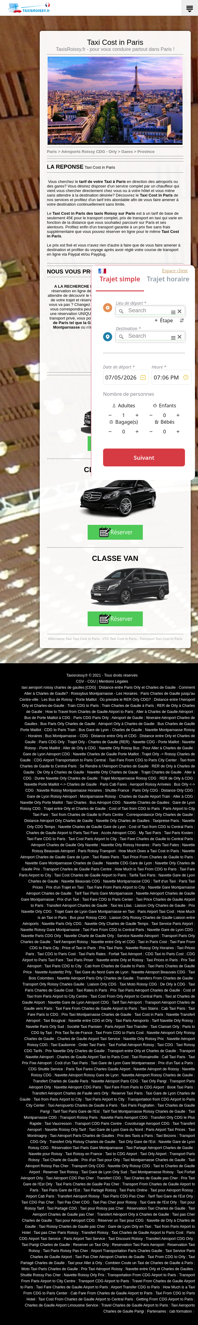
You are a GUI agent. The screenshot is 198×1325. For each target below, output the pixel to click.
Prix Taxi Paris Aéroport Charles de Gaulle (145, 990)
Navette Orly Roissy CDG (129, 1166)
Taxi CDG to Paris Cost (56, 954)
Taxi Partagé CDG (62, 1208)
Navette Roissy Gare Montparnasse (50, 930)
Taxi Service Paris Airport (172, 924)
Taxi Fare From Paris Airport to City (116, 887)
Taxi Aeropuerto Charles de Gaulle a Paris (82, 1105)
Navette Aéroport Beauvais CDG (159, 972)
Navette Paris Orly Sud (45, 1027)
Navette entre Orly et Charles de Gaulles (159, 1269)
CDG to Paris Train (60, 730)
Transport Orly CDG (88, 1166)
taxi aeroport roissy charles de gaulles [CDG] (59, 687)
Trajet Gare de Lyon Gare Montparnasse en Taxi (95, 911)
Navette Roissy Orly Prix (84, 1275)
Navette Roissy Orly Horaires (150, 948)
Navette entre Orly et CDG (113, 942)
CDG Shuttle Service (46, 1069)
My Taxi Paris (150, 833)
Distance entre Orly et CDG (113, 736)
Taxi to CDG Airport (121, 1154)
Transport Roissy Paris (78, 1117)
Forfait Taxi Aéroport (125, 954)
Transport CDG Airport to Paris (103, 1281)
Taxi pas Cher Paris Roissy (56, 1233)
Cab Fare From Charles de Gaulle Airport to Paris (112, 1293)
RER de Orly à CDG (176, 778)
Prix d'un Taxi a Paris (175, 1063)
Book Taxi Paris (180, 1087)
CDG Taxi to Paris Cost (164, 954)
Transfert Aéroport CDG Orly (169, 1239)
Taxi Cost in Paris (148, 1014)
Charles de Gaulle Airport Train (144, 796)
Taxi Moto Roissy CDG (138, 984)
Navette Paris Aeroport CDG (124, 1117)
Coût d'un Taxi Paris (71, 1063)
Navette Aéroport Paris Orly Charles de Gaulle (95, 978)
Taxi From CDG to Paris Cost (120, 1033)
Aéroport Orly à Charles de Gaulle (126, 724)
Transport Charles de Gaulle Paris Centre (77, 869)
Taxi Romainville (145, 1057)
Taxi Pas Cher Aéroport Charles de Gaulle (109, 1257)
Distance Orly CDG (177, 790)
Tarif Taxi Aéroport (127, 1002)
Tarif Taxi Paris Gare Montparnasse (103, 893)
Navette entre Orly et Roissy (119, 960)
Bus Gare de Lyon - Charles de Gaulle (110, 730)
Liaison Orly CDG (101, 984)
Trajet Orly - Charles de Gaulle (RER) (99, 742)
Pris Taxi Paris (110, 948)
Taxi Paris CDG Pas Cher (123, 1196)
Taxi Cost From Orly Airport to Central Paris (126, 996)
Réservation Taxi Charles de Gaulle (156, 1208)
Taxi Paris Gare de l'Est (61, 1190)
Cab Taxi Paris (173, 1008)
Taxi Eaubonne (63, 1045)
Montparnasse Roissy (98, 796)
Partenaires (156, 1311)
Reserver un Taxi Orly (91, 1245)
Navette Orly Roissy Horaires (125, 845)
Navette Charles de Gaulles (146, 802)
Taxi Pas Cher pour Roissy (114, 1202)
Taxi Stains (149, 1008)
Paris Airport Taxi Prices (165, 1130)
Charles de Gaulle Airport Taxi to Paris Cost (93, 1057)
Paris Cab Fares (113, 784)
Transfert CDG (109, 1178)
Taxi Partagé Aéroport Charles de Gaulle (159, 1148)
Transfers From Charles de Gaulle (164, 978)
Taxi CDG (165, 1045)
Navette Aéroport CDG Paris (77, 1087)
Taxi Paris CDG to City (63, 966)
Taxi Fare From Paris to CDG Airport (134, 1087)
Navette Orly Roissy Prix (143, 1039)
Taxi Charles (76, 802)
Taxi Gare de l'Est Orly (158, 1202)
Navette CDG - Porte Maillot (156, 742)
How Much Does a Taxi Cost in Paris (149, 851)
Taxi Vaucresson (58, 1123)
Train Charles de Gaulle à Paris (128, 706)
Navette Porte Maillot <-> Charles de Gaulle (60, 784)
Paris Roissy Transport (97, 851)
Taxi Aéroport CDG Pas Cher (70, 1178)
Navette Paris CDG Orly (41, 936)
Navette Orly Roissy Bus (119, 748)
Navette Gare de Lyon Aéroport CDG (78, 1002)
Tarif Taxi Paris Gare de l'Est (76, 1111)
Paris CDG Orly (52, 742)
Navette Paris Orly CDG (62, 924)
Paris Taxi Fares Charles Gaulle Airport (98, 1069)
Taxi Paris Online (133, 1190)
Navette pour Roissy (45, 1154)
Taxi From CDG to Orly (166, 1257)
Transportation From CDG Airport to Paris (141, 1275)
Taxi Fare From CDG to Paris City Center (143, 760)
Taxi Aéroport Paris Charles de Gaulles (82, 1136)
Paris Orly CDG (145, 790)
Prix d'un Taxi (68, 899)
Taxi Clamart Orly (164, 1027)
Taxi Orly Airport (153, 1154)
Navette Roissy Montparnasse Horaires (69, 790)
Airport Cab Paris (40, 1196)
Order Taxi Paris (92, 1045)
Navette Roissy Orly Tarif (65, 1130)
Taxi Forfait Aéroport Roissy (131, 1045)
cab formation (180, 1311)
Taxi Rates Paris (105, 857)
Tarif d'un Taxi (164, 881)
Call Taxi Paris (173, 1057)
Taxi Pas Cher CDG (73, 1202)
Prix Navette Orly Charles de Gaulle (75, 1051)
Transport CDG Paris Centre (98, 1123)
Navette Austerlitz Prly (53, 972)
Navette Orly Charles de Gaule (112, 772)
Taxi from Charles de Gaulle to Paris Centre (87, 815)
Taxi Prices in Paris (162, 960)
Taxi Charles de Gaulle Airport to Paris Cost (147, 1233)
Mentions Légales (113, 681)
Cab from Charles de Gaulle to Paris (115, 966)
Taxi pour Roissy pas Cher (102, 1208)
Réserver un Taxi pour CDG (120, 1220)
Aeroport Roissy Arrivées (150, 784)
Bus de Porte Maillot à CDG (47, 718)
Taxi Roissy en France (83, 1154)
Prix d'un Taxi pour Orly (101, 1160)
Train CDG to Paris (83, 706)
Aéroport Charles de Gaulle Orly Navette (64, 845)
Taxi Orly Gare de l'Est (136, 1142)
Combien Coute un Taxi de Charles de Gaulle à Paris (149, 1263)
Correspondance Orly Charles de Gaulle (159, 815)
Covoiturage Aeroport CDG (147, 1123)
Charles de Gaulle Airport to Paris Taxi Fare (62, 833)
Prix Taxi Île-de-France (73, 1033)
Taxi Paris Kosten (178, 833)
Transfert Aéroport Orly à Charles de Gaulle (133, 1214)
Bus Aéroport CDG (104, 802)
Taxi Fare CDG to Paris (46, 839)
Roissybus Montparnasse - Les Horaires (104, 693)
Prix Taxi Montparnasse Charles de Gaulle (96, 1014)
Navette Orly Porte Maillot (41, 802)
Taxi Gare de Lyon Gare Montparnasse (123, 1063)
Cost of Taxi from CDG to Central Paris (161, 827)
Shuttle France (117, 790)
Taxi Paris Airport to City (105, 1099)
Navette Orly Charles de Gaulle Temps (116, 924)
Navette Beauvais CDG (80, 881)
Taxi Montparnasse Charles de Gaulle (154, 1160)
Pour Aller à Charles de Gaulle (168, 748)
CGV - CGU (86, 681)
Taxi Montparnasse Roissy (152, 1172)
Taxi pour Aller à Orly (85, 1263)
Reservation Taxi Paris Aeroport (138, 1245)
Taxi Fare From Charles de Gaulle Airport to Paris (96, 1008)
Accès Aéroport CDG (118, 833)
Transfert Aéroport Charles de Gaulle (76, 905)
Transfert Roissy (94, 1233)
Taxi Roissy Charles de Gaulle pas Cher (72, 1226)
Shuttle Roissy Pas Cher (40, 1275)
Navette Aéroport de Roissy (156, 1069)
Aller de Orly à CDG (79, 748)
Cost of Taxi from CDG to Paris (134, 809)
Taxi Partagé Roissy (99, 1190)
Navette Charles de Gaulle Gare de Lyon (92, 827)
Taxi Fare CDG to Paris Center (107, 899)
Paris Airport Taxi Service (84, 1239)
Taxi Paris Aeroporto (132, 1021)
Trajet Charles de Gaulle (161, 772)
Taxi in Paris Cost (152, 942)
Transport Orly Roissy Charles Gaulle (53, 984)
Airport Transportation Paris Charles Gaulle (126, 1251)
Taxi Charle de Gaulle (60, 1160)
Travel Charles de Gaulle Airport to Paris (134, 1305)
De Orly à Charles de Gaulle (60, 772)
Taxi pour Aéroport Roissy (171, 1190)
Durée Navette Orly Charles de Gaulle (66, 778)
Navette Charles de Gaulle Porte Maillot (106, 754)
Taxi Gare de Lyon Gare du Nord (116, 1130)
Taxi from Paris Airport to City (58, 1099)
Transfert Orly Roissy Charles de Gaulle (82, 1142)
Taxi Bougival (54, 1021)
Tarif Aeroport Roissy (70, 942)
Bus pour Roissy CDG (88, 918)
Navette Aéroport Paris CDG (114, 1081)
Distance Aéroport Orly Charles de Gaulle (58, 821)
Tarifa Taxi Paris (142, 875)
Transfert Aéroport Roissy (78, 1196)
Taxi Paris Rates (92, 954)
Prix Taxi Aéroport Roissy (101, 1269)
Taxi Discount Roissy (125, 1239)
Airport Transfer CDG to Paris (135, 1287)
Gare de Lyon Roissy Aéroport (52, 796)
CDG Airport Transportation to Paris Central (70, 760)
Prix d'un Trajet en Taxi (65, 887)
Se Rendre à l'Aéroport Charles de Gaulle (114, 766)
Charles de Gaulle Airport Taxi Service (88, 1039)
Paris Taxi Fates (166, 845)
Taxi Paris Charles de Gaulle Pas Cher (87, 1184)
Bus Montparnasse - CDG (66, 736)
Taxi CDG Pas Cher (37, 1202)
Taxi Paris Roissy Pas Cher (65, 1251)
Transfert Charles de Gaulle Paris (61, 1081)
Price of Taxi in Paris (79, 948)
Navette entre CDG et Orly (90, 1021)
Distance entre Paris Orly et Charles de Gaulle (137, 687)
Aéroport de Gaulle (127, 718)
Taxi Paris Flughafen (137, 1105)
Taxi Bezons (166, 1136)
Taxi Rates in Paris (91, 990)
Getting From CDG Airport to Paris (164, 1299)
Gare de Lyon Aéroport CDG (46, 754)
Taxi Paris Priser (79, 960)
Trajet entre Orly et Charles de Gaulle (75, 809)
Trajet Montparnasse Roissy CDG (128, 778)
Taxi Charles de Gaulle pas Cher (151, 1178)
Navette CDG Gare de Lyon (129, 863)
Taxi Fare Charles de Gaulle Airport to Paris (72, 1287)
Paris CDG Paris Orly (91, 718)
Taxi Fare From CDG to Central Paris (113, 930)
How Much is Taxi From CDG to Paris (145, 869)
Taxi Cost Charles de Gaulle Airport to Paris (90, 875)
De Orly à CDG (172, 984)
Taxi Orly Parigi (153, 1081)
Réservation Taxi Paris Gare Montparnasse (87, 1148)
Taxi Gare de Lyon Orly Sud (104, 1172)
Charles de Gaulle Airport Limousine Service (61, 1305)
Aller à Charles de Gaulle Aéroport (164, 712)
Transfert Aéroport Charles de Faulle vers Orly (70, 1093)
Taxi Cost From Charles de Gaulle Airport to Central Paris (85, 1299)
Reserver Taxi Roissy (60, 1172)
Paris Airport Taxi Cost (155, 911)
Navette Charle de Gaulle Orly (89, 936)
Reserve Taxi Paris (127, 1093)
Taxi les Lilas (121, 905)
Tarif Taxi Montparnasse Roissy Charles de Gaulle (143, 1111)
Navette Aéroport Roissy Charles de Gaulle (157, 1075)
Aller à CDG (183, 796)
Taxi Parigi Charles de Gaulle (46, 1245)
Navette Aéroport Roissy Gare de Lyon (87, 1075)
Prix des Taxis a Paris (135, 1136)
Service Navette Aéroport (138, 936)
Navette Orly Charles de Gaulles (122, 821)
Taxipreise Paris (166, 821)
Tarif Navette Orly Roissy (172, 1021)
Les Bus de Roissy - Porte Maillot (69, 699)
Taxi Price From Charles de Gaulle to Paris (157, 857)
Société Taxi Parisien (84, 1027)
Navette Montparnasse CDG (126, 881)
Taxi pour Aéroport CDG (75, 1220)
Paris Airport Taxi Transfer (126, 1027)
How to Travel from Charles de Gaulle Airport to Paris (89, 712)
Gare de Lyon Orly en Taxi (129, 1226)
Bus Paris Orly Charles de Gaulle (67, 724)
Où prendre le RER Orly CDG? (125, 699)
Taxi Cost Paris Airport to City (92, 839)
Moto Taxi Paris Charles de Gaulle (50, 1269)
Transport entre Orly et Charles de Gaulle (142, 1051)
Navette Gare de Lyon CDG (170, 930)
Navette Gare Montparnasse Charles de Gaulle (64, 863)
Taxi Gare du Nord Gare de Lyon (101, 972)
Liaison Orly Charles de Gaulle (160, 905)
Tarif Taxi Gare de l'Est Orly (170, 1196)
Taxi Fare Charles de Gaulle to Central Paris (156, 839)
